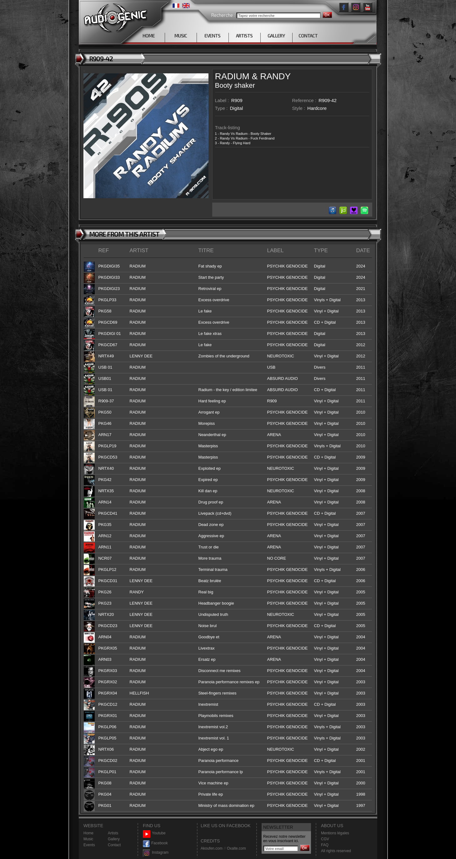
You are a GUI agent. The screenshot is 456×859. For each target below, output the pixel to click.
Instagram (155, 853)
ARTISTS (244, 35)
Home (88, 833)
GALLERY (276, 35)
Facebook (155, 843)
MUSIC (180, 35)
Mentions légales (335, 833)
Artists (113, 833)
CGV (325, 839)
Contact (114, 845)
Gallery (114, 839)
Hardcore (317, 108)
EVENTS (212, 35)
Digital (236, 108)
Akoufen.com (212, 848)
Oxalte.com (236, 848)
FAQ (324, 845)
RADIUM (232, 76)
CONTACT (308, 35)
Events (89, 845)
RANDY (275, 76)
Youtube (154, 833)
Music (88, 839)
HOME (149, 35)
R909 (237, 100)
